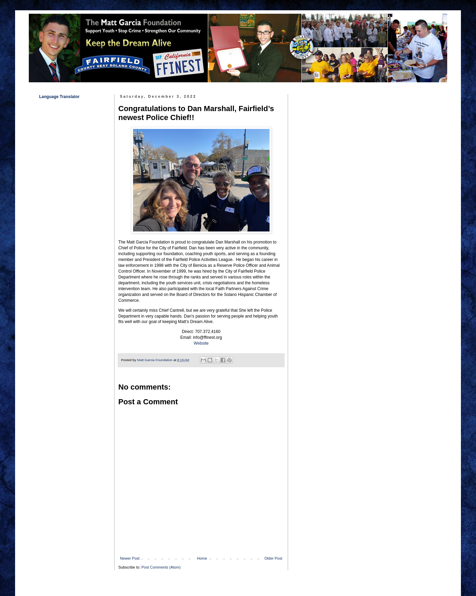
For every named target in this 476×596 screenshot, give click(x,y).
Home (202, 558)
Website (201, 343)
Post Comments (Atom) (160, 567)
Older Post (273, 558)
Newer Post (130, 558)
